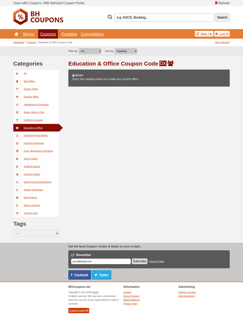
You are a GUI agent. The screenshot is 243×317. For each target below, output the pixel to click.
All (19, 73)
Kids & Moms (25, 197)
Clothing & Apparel (28, 120)
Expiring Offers (26, 97)
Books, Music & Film (28, 112)
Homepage (18, 42)
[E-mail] (101, 261)
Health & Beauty (26, 166)
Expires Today (25, 89)
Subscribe (139, 261)
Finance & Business (28, 143)
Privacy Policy (156, 261)
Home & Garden (26, 174)
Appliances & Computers (31, 104)
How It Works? (222, 42)
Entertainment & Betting (30, 135)
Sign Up (204, 34)
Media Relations (131, 300)
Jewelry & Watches (28, 190)
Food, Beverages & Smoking (33, 151)
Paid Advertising (186, 296)
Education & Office (28, 128)
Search (222, 17)
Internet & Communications (32, 182)
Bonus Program (131, 296)
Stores (28, 34)
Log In (222, 34)
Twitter (104, 274)
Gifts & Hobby (25, 159)
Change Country (78, 310)
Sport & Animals (26, 205)
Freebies (69, 34)
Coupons (48, 34)
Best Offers (24, 81)
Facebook (81, 274)
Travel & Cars (25, 213)
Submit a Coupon (187, 292)
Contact (127, 292)
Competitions (92, 34)
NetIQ (96, 292)
